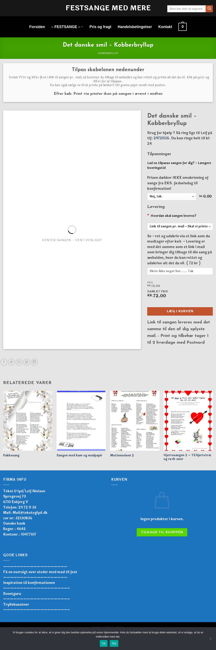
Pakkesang (11, 456)
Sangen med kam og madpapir (79, 456)
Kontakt (165, 27)
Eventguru (12, 593)
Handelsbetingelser (135, 27)
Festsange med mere (108, 8)
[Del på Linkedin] (34, 362)
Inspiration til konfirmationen (29, 582)
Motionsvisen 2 (122, 456)
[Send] (209, 8)
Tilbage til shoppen (162, 532)
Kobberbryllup (108, 53)
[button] (182, 26)
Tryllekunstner (16, 604)
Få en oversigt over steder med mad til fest (40, 572)
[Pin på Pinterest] (26, 362)
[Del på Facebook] (3, 362)
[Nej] (210, 639)
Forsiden (37, 27)
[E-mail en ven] (19, 362)
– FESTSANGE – (67, 27)
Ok (103, 643)
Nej (114, 643)
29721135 (161, 138)
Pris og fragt (100, 27)
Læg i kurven (180, 311)
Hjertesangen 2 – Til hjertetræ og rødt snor (187, 457)
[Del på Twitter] (11, 362)
